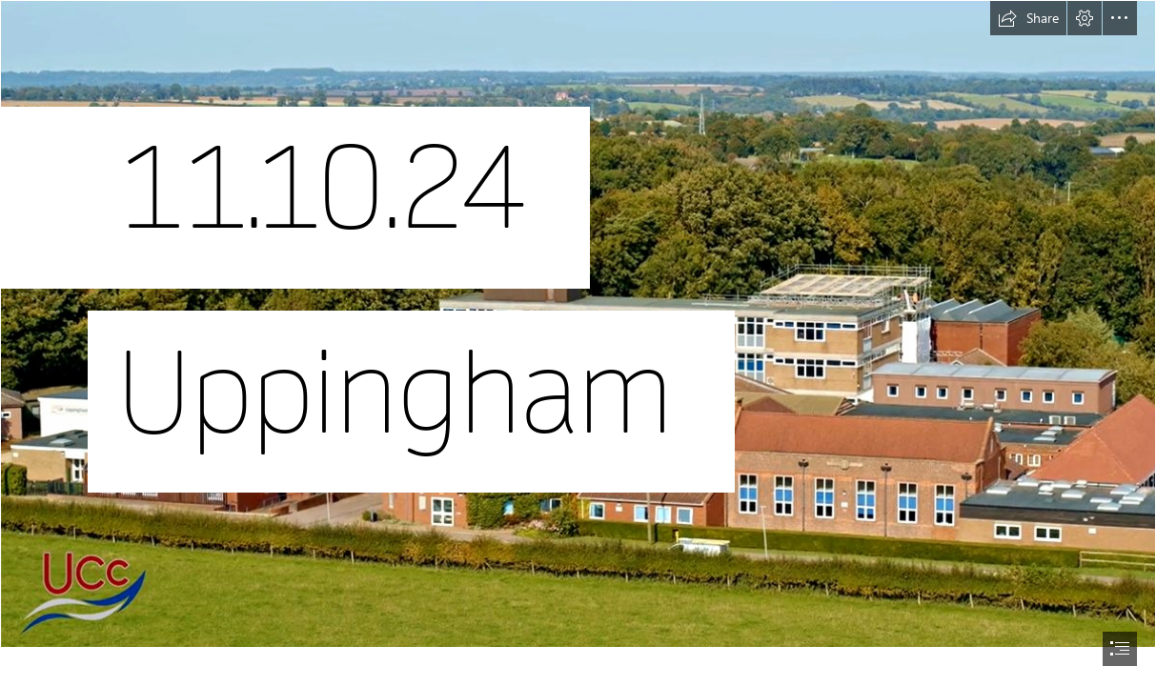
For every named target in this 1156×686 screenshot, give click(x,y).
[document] (578, 343)
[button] (1028, 18)
